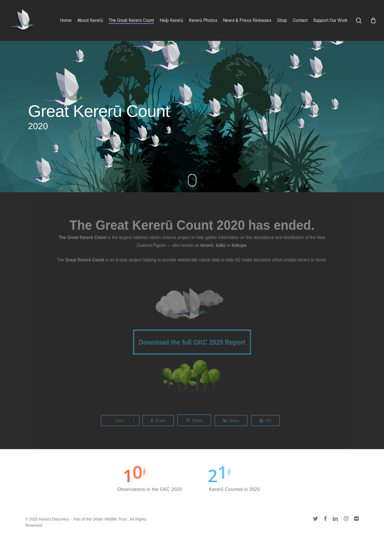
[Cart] (373, 20)
